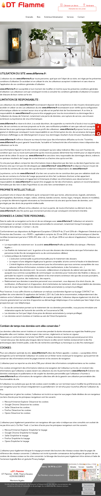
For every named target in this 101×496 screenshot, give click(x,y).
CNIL (61, 310)
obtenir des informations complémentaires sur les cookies (70, 363)
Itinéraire (90, 5)
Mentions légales (17, 480)
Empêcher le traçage (38, 430)
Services (70, 17)
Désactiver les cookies (38, 402)
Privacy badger (38, 459)
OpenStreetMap (95, 479)
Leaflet (81, 479)
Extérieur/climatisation (53, 17)
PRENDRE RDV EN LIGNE (77, 9)
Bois (38, 17)
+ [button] (98, 470)
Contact (81, 17)
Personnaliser (88, 493)
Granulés (29, 17)
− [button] (98, 473)
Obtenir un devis (71, 5)
